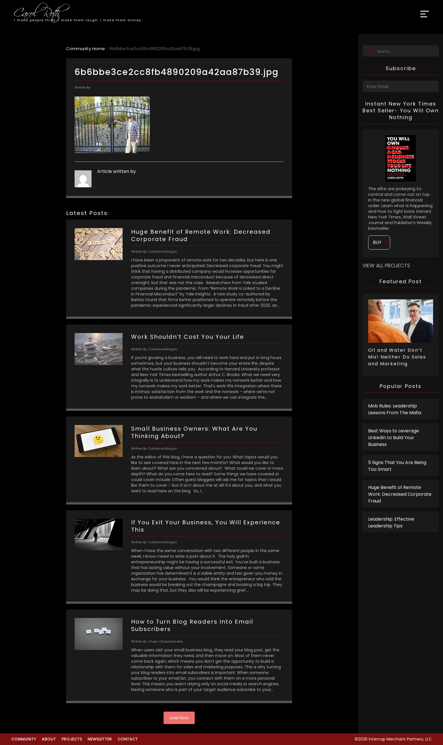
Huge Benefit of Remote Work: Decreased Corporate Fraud (399, 494)
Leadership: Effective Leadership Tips (391, 522)
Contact (128, 739)
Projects (72, 739)
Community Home (85, 48)
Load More (179, 718)
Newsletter (100, 739)
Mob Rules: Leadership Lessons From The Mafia (394, 409)
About (49, 739)
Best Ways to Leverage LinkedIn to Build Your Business (393, 438)
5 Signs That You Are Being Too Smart (397, 466)
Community (23, 739)
